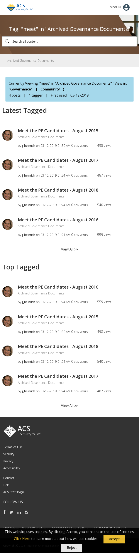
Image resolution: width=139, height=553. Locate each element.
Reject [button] (72, 547)
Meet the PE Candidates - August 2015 (58, 131)
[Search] (69, 41)
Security (8, 454)
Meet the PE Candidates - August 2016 (58, 220)
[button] (114, 539)
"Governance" (20, 89)
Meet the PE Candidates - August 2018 (58, 190)
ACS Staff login (13, 492)
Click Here (22, 538)
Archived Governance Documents (30, 60)
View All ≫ (69, 249)
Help (6, 485)
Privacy (8, 461)
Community (50, 89)
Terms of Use (13, 447)
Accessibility (11, 468)
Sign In (115, 7)
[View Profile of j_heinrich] (28, 146)
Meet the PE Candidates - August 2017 (58, 160)
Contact (8, 478)
